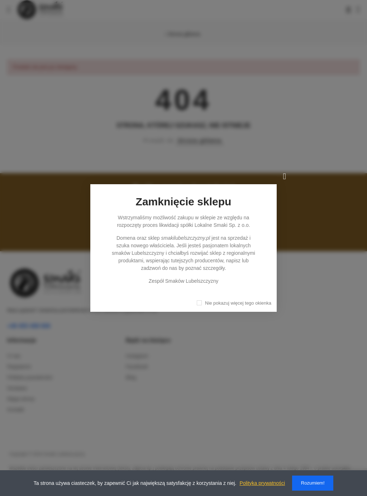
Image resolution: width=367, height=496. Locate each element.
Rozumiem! (313, 483)
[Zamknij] (284, 176)
